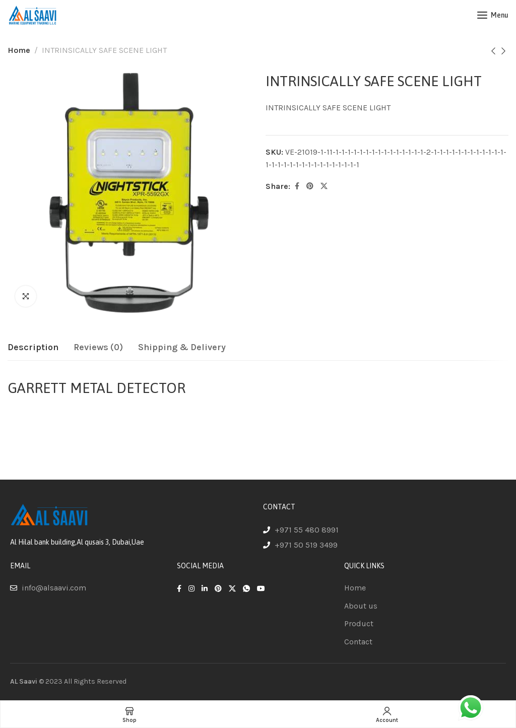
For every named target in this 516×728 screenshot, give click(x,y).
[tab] (33, 348)
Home (19, 50)
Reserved (111, 681)
